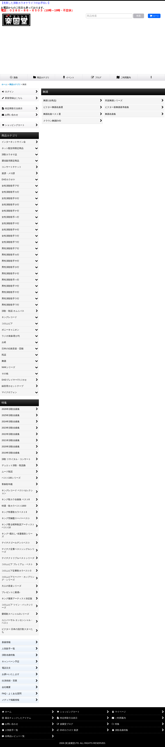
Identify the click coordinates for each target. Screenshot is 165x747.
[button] (151, 77)
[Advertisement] (82, 51)
